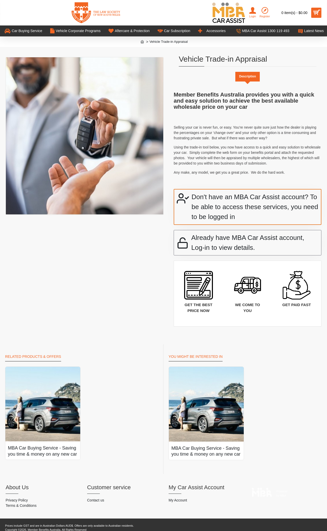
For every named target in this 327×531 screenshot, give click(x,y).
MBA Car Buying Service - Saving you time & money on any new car (42, 446)
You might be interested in (196, 352)
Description (247, 76)
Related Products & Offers (33, 352)
